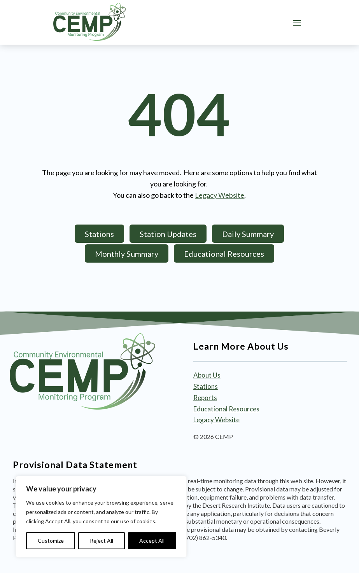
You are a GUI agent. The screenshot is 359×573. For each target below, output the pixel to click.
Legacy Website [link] (219, 195)
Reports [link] (205, 398)
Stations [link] (205, 386)
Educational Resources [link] (226, 409)
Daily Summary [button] (248, 234)
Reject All (101, 540)
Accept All (152, 540)
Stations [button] (99, 234)
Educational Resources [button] (224, 253)
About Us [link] (207, 375)
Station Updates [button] (168, 234)
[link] (89, 22)
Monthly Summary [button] (126, 253)
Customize (51, 540)
